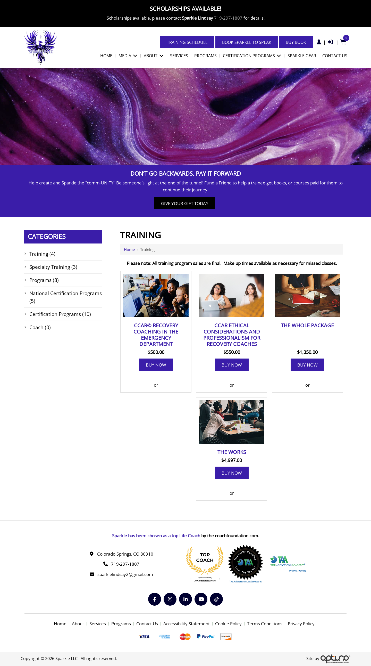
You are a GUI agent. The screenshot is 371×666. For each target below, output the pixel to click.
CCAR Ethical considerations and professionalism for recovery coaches (231, 334)
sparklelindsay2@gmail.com (125, 574)
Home (129, 249)
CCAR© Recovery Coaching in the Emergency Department (155, 334)
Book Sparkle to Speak (246, 42)
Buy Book (296, 42)
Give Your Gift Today (184, 203)
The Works (231, 452)
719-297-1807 (228, 18)
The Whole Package (307, 325)
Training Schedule (187, 42)
